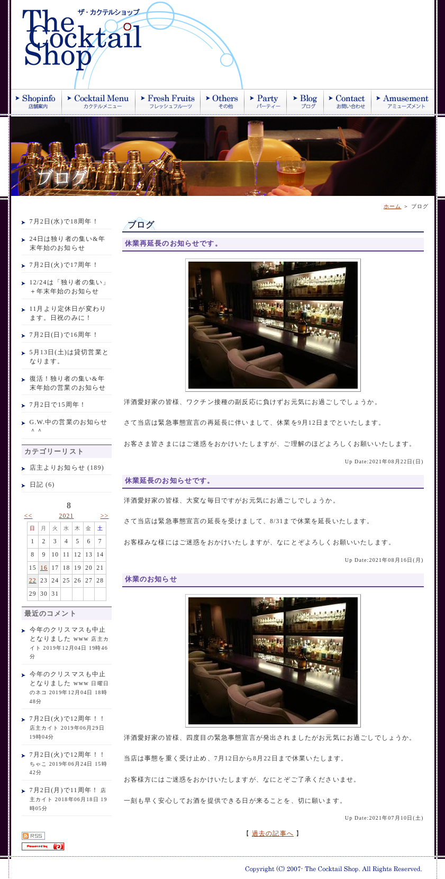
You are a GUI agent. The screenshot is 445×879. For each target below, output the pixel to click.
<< (28, 515)
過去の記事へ (273, 833)
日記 (36, 484)
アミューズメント (402, 101)
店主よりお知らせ (57, 467)
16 (44, 567)
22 (33, 580)
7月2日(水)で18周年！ (64, 221)
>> (105, 515)
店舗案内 (36, 101)
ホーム (393, 206)
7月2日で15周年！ (58, 404)
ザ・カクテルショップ (138, 44)
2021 (66, 516)
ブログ (305, 101)
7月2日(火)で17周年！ (64, 264)
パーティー (265, 101)
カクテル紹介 (98, 101)
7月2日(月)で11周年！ (64, 790)
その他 (222, 101)
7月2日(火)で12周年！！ (68, 718)
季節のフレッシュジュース (168, 101)
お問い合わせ (347, 101)
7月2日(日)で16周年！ (64, 334)
